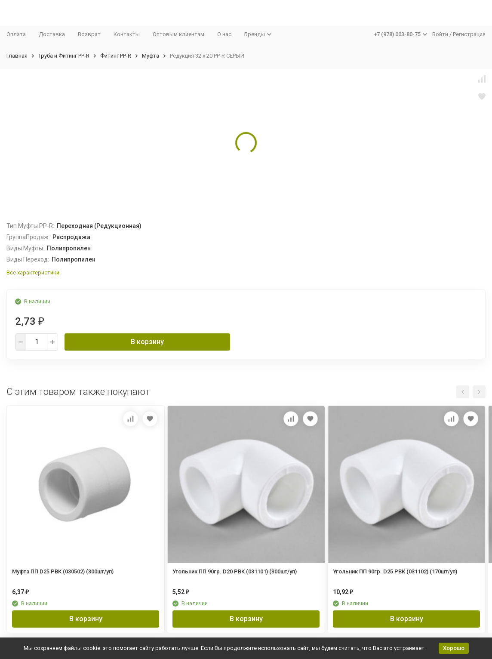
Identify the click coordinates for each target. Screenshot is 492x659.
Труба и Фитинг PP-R (63, 55)
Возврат (89, 34)
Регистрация (469, 34)
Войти (440, 34)
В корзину (147, 342)
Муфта (150, 55)
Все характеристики (32, 272)
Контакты (127, 34)
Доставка (52, 34)
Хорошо (453, 648)
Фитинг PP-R (115, 55)
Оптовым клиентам (178, 34)
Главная (17, 55)
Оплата (16, 34)
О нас (224, 34)
